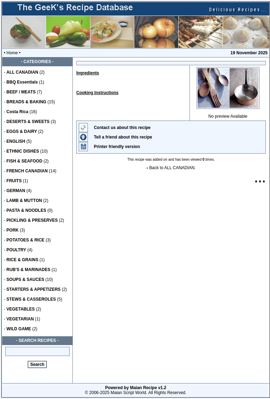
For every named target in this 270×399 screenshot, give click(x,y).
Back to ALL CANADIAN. (172, 167)
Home (12, 52)
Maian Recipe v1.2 (148, 387)
